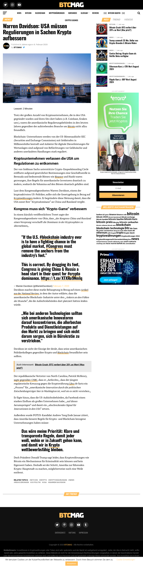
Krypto (54, 444)
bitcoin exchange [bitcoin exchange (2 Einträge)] (128, 217)
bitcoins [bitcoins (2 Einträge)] (116, 222)
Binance (59, 176)
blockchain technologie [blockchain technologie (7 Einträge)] (110, 228)
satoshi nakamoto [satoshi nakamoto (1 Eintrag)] (113, 242)
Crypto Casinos (71, 20)
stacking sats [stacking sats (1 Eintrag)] (101, 243)
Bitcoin (28, 13)
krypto (43, 480)
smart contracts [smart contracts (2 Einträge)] (130, 242)
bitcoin (34, 480)
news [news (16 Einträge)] (135, 239)
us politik (36, 482)
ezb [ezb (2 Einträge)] (109, 233)
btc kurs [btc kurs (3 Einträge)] (133, 228)
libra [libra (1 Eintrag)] (129, 239)
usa (45, 482)
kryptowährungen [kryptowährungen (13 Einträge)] (108, 235)
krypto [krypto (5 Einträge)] (120, 232)
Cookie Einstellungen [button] (125, 559)
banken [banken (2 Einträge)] (99, 215)
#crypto (74, 273)
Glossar (84, 13)
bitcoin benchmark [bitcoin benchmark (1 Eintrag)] (114, 217)
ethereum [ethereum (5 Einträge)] (101, 232)
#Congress (54, 246)
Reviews (95, 13)
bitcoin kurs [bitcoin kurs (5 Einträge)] (130, 219)
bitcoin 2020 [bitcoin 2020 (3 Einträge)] (102, 217)
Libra (72, 383)
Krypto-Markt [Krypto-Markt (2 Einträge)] (129, 233)
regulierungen (22, 482)
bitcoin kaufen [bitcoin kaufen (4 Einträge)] (116, 219)
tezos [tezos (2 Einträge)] (108, 243)
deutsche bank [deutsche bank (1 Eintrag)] (118, 231)
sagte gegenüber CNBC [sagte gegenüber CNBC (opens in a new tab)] (26, 379)
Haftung (72, 532)
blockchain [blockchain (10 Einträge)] (123, 225)
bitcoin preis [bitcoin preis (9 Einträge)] (104, 222)
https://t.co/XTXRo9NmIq (61, 278)
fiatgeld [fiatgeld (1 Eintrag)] (113, 233)
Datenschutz (60, 532)
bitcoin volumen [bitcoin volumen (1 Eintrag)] (101, 225)
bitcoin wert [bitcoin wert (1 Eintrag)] (112, 225)
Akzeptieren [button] (71, 564)
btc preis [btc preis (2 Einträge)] (99, 231)
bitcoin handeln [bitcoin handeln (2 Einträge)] (102, 219)
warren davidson (57, 482)
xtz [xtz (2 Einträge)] (124, 243)
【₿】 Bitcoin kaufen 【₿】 (114, 13)
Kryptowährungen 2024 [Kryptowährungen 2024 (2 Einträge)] (130, 236)
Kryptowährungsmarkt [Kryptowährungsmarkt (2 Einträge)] (105, 239)
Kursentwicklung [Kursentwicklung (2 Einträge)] (121, 239)
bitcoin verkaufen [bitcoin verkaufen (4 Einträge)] (129, 222)
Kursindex (72, 13)
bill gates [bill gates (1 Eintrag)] (106, 215)
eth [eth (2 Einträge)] (133, 231)
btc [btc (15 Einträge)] (127, 228)
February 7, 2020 (61, 286)
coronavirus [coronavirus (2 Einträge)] (108, 231)
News (19, 13)
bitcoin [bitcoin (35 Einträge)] (133, 213)
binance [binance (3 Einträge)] (112, 214)
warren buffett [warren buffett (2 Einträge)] (116, 243)
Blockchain (40, 13)
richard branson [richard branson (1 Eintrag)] (101, 242)
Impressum (83, 532)
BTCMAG (18, 47)
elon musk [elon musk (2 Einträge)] (128, 231)
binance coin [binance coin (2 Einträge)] (122, 215)
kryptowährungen (58, 480)
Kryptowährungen (57, 13)
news (71, 480)
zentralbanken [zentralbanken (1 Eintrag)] (130, 243)
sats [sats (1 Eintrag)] (121, 242)
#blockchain (49, 237)
